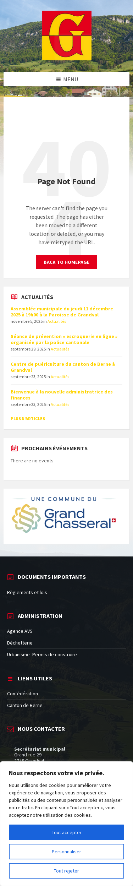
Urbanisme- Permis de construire (42, 654)
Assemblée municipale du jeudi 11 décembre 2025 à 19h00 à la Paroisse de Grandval (62, 311)
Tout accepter (67, 832)
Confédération (22, 693)
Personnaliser (66, 851)
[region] (66, 823)
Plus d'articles (28, 418)
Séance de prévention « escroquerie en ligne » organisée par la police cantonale (64, 339)
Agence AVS (20, 631)
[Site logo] (67, 58)
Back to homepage (66, 262)
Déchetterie (20, 643)
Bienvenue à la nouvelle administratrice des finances (62, 394)
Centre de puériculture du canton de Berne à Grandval (63, 367)
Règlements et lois (27, 592)
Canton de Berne (25, 705)
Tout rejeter (66, 871)
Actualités (57, 321)
